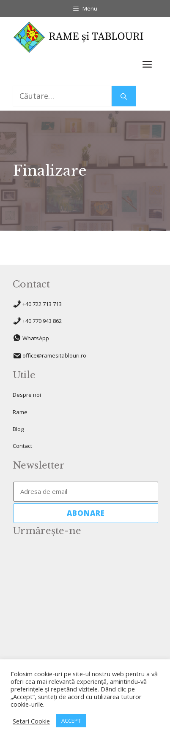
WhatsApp (35, 338)
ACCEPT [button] (71, 720)
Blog (18, 429)
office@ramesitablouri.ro (54, 355)
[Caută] (124, 96)
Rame (20, 412)
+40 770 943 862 (42, 321)
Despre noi (27, 394)
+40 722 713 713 (42, 304)
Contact (22, 446)
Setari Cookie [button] (31, 721)
